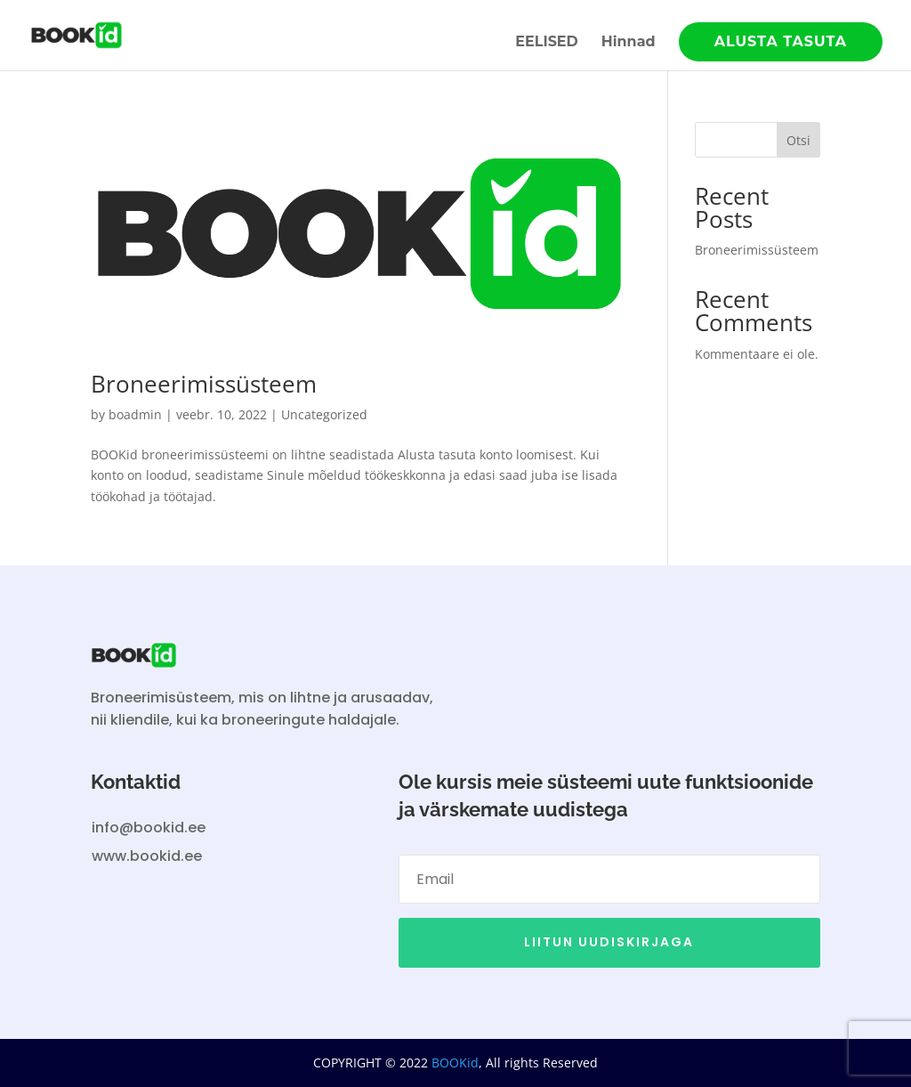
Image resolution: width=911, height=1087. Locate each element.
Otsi (798, 140)
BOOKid (453, 1062)
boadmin (135, 414)
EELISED (546, 43)
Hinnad (628, 43)
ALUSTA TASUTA (780, 41)
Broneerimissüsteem (204, 384)
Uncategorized (324, 414)
